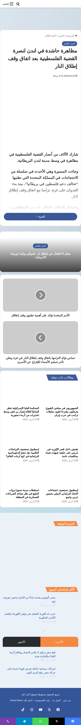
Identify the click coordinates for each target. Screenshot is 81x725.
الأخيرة (59, 641)
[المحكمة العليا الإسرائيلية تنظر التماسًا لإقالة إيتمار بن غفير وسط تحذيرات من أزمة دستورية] (21, 394)
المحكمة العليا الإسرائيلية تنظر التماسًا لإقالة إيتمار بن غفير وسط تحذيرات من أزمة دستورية (21, 412)
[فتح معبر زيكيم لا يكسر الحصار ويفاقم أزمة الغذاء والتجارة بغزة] (68, 657)
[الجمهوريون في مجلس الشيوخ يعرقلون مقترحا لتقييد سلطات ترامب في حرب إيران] (60, 394)
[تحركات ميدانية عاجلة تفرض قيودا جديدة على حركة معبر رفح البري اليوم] (68, 674)
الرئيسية (71, 35)
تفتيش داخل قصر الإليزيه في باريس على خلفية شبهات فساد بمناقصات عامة (61, 453)
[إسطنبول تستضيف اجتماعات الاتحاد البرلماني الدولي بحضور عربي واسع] (60, 476)
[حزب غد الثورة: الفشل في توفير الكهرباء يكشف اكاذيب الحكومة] (68, 619)
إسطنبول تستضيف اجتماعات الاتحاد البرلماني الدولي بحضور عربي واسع (62, 494)
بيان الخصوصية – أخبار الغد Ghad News (30, 700)
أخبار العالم (50, 35)
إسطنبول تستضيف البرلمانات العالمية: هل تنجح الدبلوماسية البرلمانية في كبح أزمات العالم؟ (22, 453)
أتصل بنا (56, 700)
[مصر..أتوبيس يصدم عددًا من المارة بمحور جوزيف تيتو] (68, 602)
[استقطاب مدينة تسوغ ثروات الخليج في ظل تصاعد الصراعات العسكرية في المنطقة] (21, 476)
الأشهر (21, 641)
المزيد (61, 35)
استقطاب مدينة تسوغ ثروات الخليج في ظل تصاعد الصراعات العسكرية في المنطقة (22, 494)
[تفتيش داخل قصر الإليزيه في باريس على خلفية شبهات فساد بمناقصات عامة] (60, 435)
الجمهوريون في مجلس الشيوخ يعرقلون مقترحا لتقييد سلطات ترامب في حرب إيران (62, 412)
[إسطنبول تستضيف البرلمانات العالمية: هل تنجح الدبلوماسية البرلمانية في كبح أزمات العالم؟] (21, 435)
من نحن (67, 700)
